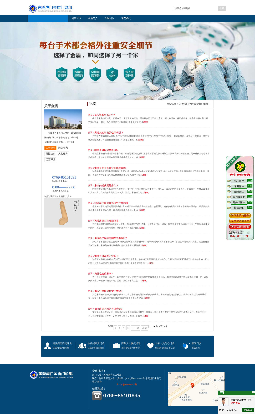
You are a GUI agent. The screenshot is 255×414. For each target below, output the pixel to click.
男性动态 (50, 153)
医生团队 (109, 18)
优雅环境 (50, 159)
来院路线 (126, 18)
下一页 (135, 328)
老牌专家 (63, 148)
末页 (144, 328)
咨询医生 (203, 115)
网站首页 (76, 18)
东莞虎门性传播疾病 (190, 104)
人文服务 (63, 153)
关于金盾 (50, 148)
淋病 (205, 104)
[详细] (145, 122)
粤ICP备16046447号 (126, 384)
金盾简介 (93, 18)
